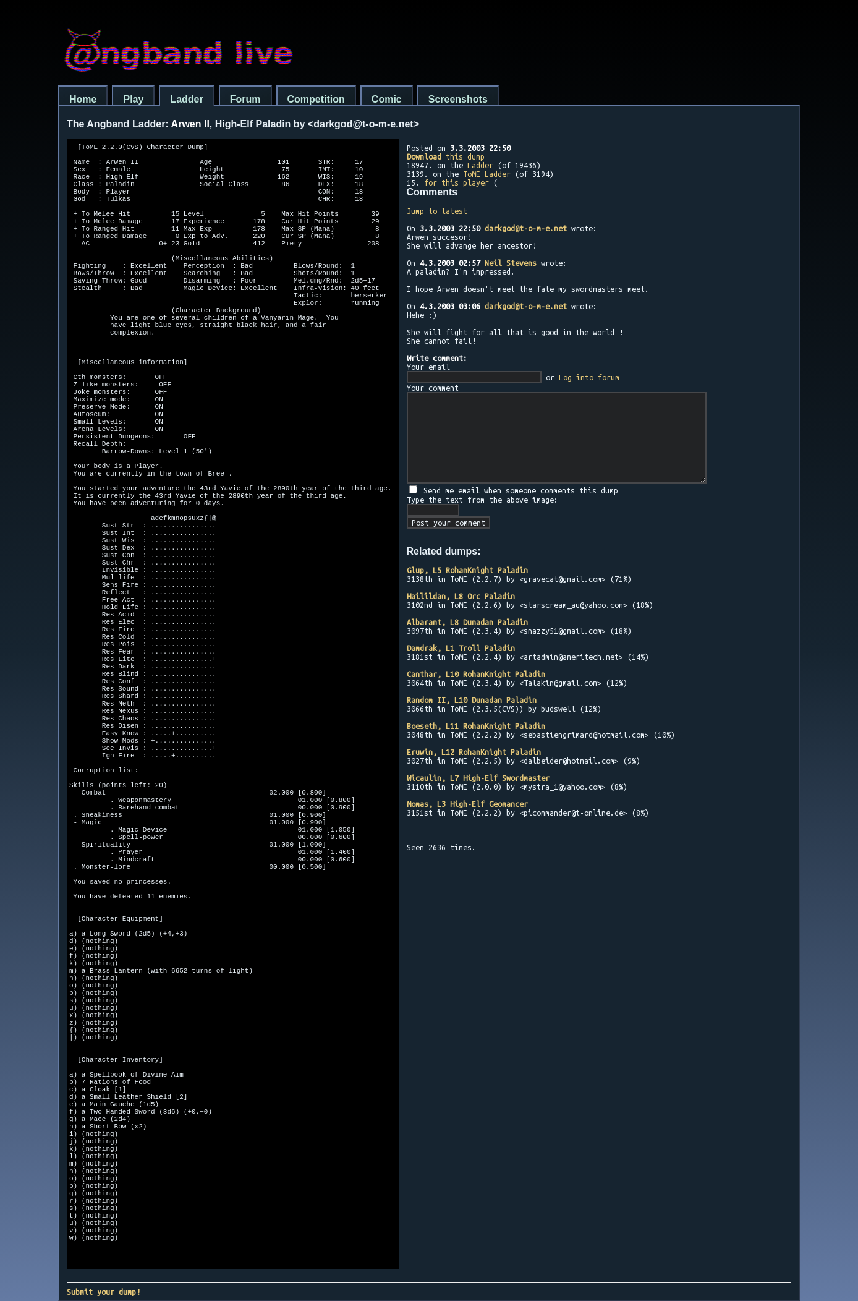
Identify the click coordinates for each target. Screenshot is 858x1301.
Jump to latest (437, 211)
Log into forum (589, 377)
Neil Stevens (511, 262)
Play (133, 99)
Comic (387, 99)
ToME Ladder (487, 173)
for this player (456, 182)
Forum (245, 99)
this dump (446, 156)
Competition (316, 99)
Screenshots (458, 99)
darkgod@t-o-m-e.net (526, 228)
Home (82, 99)
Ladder (186, 99)
